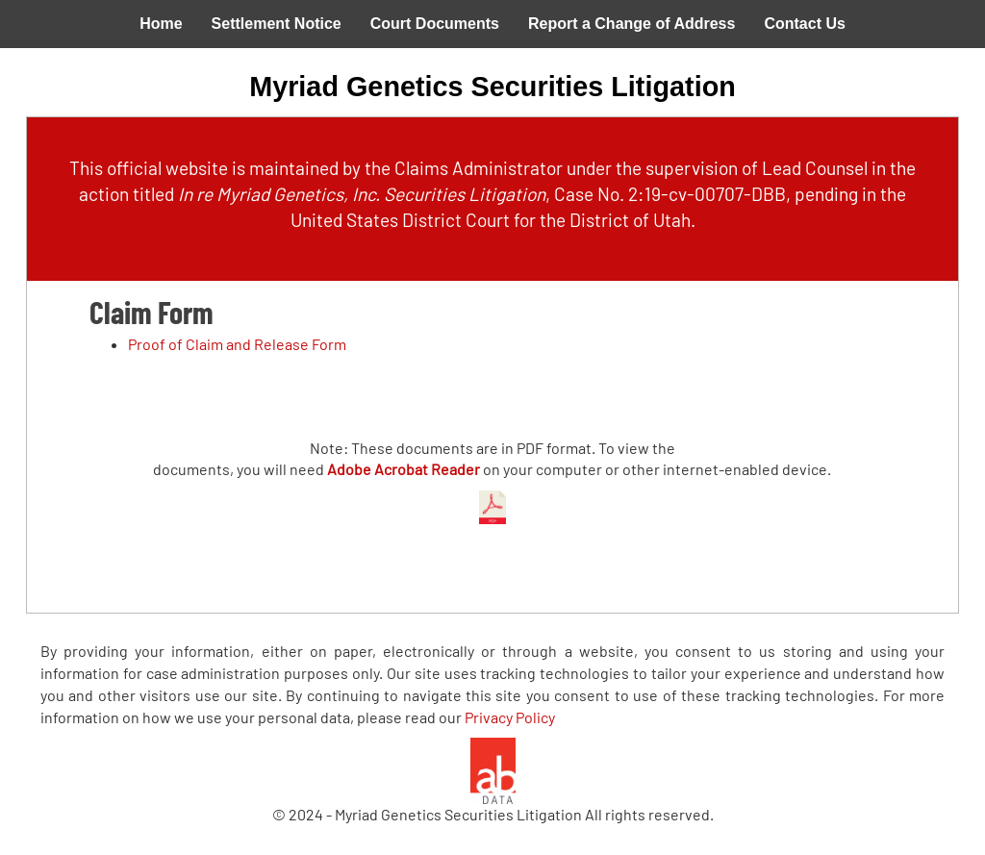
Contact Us (804, 23)
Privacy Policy (510, 717)
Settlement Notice (276, 23)
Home (160, 23)
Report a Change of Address (631, 23)
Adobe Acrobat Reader (403, 469)
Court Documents (434, 23)
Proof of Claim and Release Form (237, 344)
